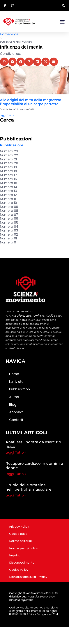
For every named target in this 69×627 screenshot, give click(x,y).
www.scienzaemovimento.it (29, 315)
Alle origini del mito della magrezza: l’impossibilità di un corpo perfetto (30, 102)
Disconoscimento (21, 562)
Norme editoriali (20, 541)
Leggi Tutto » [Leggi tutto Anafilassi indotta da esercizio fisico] (16, 452)
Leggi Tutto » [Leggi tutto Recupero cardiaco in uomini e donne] (16, 474)
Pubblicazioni (11, 145)
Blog (12, 404)
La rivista (16, 381)
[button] (63, 5)
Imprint (14, 555)
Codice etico (18, 534)
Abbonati (16, 412)
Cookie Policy (18, 570)
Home (14, 374)
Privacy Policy (19, 527)
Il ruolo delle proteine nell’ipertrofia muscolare (28, 487)
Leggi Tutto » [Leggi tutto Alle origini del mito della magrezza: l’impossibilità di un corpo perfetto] (7, 115)
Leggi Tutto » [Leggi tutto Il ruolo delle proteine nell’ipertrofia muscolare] (16, 495)
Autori (14, 397)
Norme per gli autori (23, 548)
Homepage (9, 34)
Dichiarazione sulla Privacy (28, 577)
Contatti (16, 419)
